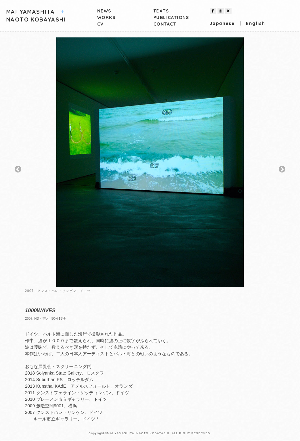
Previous (18, 169)
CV (100, 24)
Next (282, 169)
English (255, 23)
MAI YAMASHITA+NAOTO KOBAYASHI (138, 433)
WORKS (106, 17)
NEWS (104, 11)
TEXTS (161, 11)
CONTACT (164, 24)
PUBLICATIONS (171, 17)
